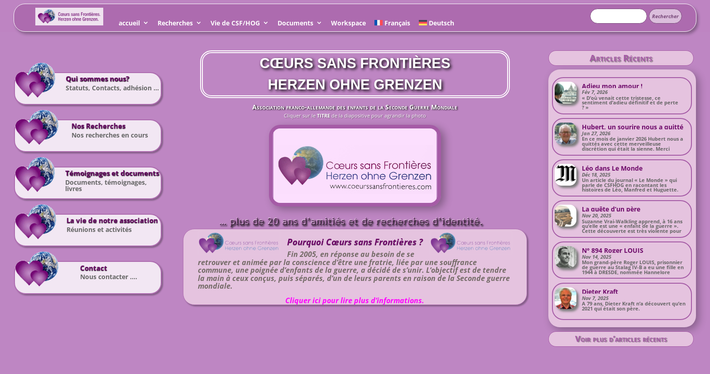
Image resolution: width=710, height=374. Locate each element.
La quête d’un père (611, 209)
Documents (295, 24)
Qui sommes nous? (97, 79)
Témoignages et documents (112, 173)
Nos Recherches (98, 126)
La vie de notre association (112, 220)
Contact (93, 268)
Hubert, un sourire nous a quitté (632, 127)
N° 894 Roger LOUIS (612, 250)
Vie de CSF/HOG (235, 24)
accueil (129, 24)
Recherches (175, 24)
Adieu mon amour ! (612, 86)
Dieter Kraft (600, 291)
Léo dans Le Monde (612, 168)
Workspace (348, 24)
